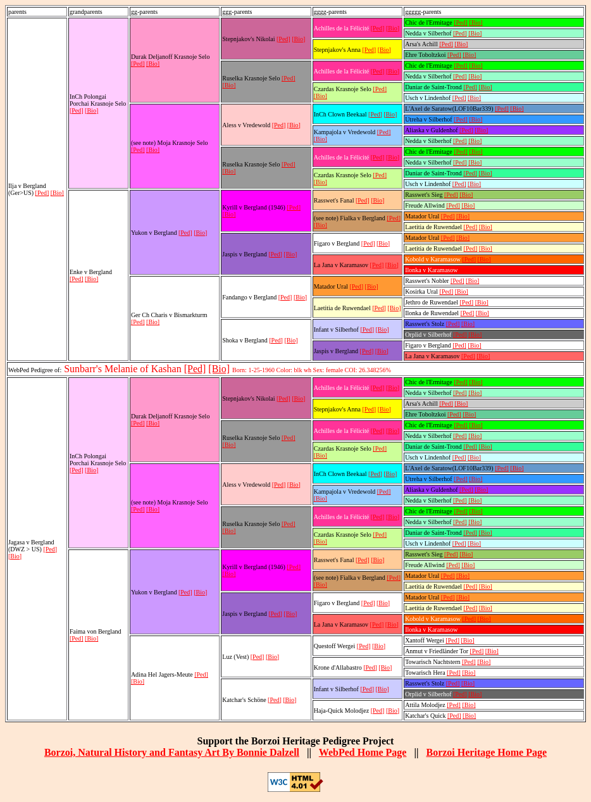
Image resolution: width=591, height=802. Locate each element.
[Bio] (57, 192)
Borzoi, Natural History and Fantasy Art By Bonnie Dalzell (171, 752)
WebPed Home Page (363, 752)
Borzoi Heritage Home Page (486, 752)
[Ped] (42, 192)
